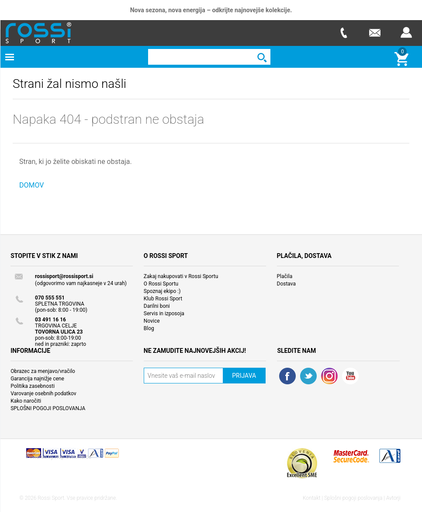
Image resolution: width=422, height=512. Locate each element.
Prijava (406, 32)
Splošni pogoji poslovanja (353, 498)
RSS (329, 376)
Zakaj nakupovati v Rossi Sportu (181, 276)
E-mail (375, 32)
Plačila (285, 276)
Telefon (343, 32)
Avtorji (393, 498)
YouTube (350, 376)
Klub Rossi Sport (163, 299)
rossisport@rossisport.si (64, 276)
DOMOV (31, 185)
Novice (152, 321)
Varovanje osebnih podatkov (43, 393)
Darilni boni (157, 306)
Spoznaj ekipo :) (162, 291)
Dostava (286, 284)
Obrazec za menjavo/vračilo (42, 371)
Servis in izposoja (164, 313)
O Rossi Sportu (161, 284)
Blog (149, 328)
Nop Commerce (73, 457)
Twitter (308, 376)
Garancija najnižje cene (37, 379)
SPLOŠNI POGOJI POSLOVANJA (47, 408)
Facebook (287, 376)
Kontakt (312, 498)
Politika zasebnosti (32, 386)
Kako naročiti (25, 401)
